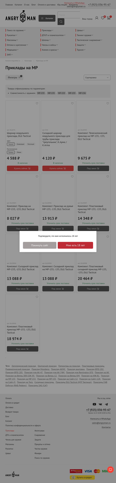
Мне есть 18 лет (75, 245)
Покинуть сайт (39, 245)
